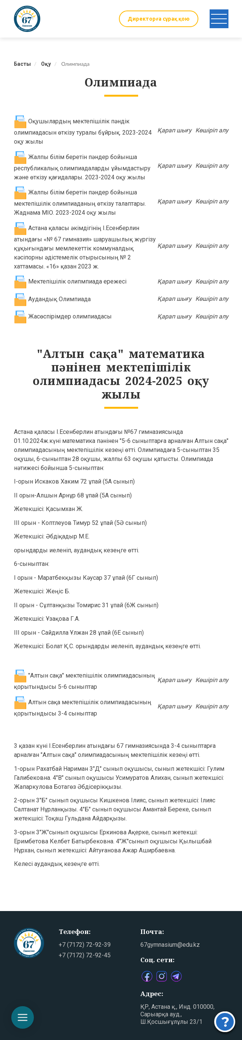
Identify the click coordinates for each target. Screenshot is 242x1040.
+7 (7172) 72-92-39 (85, 944)
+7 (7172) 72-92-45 (85, 955)
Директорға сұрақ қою (159, 19)
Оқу (46, 64)
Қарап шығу (174, 130)
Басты (22, 64)
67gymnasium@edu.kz (170, 944)
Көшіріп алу (211, 130)
